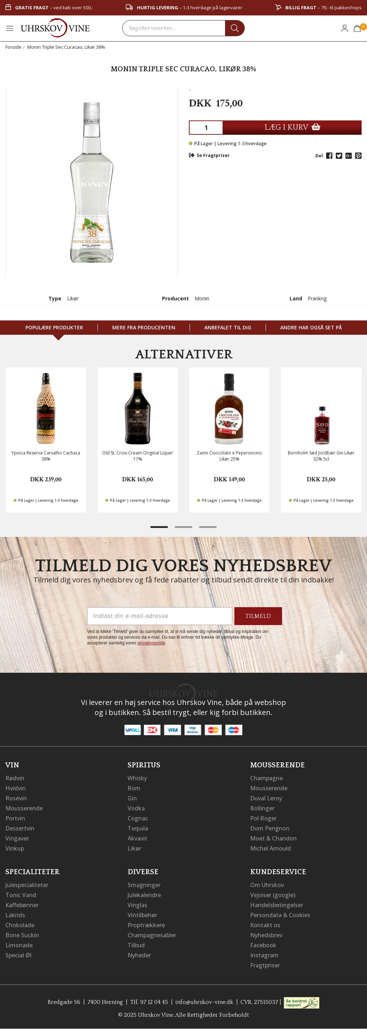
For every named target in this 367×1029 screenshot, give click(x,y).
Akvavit (137, 838)
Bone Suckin (22, 935)
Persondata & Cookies (280, 915)
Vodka (136, 808)
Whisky (137, 778)
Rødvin (14, 778)
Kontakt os (265, 925)
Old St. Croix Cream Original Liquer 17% (137, 456)
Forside (13, 47)
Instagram (264, 955)
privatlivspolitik (151, 642)
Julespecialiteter (26, 885)
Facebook (263, 945)
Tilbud (136, 945)
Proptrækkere (146, 925)
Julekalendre (144, 895)
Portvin (15, 818)
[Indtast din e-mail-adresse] (159, 616)
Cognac (138, 818)
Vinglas (137, 905)
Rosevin (16, 798)
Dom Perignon (270, 828)
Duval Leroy (266, 798)
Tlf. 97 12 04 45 (149, 1002)
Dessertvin (19, 828)
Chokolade (19, 925)
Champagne (266, 778)
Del (319, 156)
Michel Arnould (270, 848)
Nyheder (139, 955)
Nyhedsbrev (266, 935)
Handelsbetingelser (276, 905)
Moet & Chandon (273, 838)
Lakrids (15, 915)
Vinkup (14, 848)
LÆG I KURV (292, 127)
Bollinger (262, 808)
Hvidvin (15, 788)
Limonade (19, 945)
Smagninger (144, 885)
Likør (134, 848)
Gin (132, 798)
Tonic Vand (20, 895)
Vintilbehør (142, 915)
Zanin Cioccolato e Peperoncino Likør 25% (229, 456)
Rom (134, 788)
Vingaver (17, 838)
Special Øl (18, 955)
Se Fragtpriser (209, 155)
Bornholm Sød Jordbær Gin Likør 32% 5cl (321, 456)
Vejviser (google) (272, 895)
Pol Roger (263, 818)
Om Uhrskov (267, 885)
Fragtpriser (265, 965)
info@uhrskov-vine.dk (204, 1002)
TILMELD (258, 616)
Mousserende (24, 808)
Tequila (138, 828)
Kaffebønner (22, 905)
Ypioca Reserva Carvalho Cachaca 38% (45, 456)
